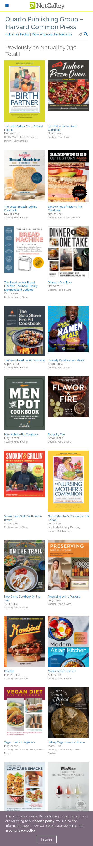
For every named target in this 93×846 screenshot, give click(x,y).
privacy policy (25, 830)
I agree (46, 839)
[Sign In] (7, 5)
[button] (81, 34)
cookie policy (44, 821)
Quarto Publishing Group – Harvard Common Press (44, 23)
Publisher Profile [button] (17, 34)
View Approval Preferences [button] (52, 34)
